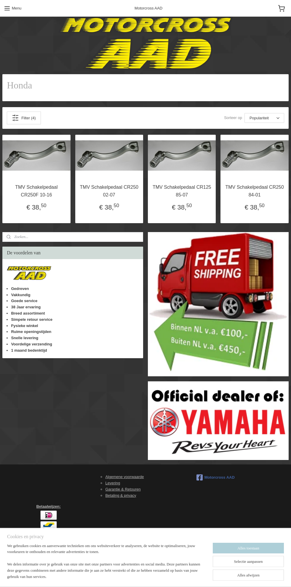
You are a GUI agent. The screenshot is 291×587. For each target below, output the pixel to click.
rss (139, 576)
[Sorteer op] (264, 118)
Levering (112, 483)
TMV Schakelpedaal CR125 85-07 (182, 191)
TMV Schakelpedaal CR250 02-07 (109, 191)
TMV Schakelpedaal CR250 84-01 (254, 191)
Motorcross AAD (215, 477)
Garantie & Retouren (122, 489)
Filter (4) (24, 117)
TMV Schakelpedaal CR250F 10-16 (36, 191)
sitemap (129, 576)
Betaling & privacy (120, 495)
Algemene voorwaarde (124, 477)
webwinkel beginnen (159, 576)
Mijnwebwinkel (204, 576)
